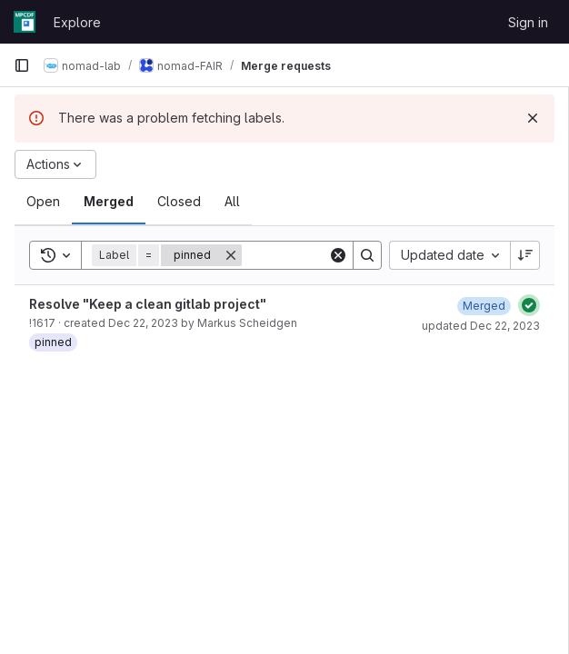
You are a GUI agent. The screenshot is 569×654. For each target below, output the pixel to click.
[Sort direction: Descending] (525, 255)
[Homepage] (24, 21)
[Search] (367, 255)
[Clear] (338, 255)
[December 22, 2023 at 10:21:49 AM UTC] (484, 305)
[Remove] (231, 255)
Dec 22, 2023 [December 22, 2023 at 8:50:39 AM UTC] (143, 323)
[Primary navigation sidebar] (21, 65)
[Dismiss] (533, 118)
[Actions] (55, 164)
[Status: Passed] (529, 305)
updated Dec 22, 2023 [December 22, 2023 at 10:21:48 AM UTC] (481, 325)
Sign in (528, 22)
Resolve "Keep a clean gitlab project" (147, 304)
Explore (77, 22)
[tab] (43, 201)
